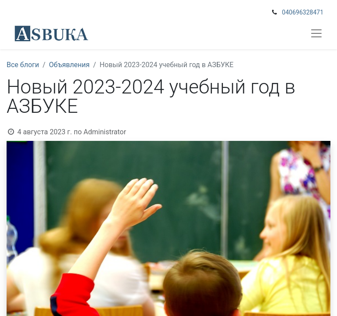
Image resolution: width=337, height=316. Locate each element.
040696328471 (302, 12)
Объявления (69, 65)
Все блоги (23, 65)
